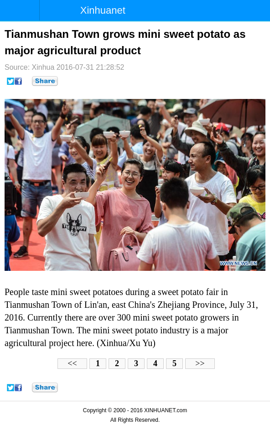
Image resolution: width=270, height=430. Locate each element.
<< (72, 363)
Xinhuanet (102, 10)
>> (199, 363)
